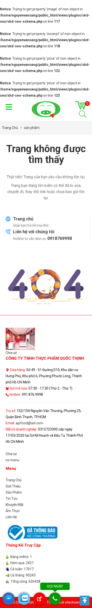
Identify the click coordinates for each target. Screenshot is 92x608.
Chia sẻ (11, 353)
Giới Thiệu (13, 486)
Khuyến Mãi (14, 505)
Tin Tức (11, 499)
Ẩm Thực (13, 511)
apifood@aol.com (29, 423)
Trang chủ (23, 218)
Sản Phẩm (14, 492)
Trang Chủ (14, 480)
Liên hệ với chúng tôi (33, 231)
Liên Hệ (11, 517)
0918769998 (59, 238)
